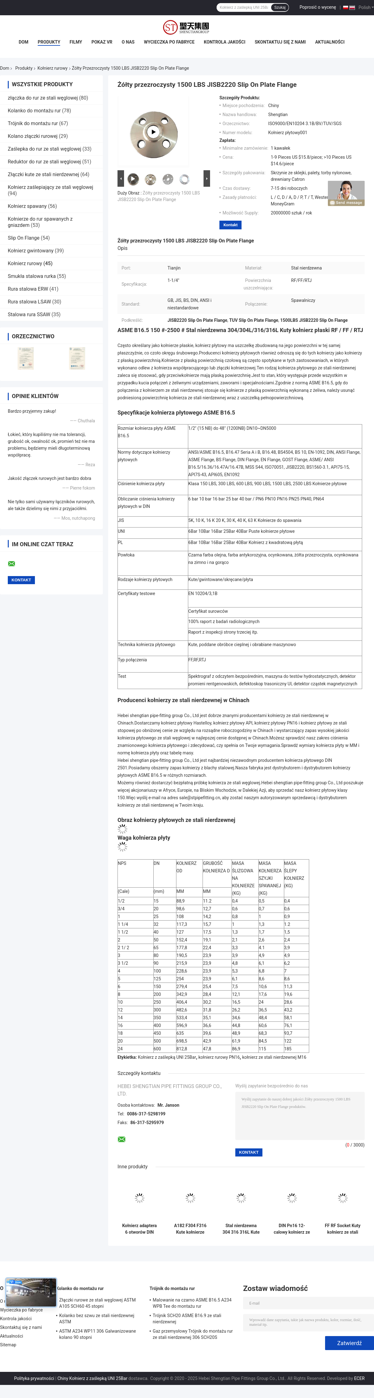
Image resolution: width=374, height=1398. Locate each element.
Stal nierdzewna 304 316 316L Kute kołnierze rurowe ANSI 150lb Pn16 (241, 1229)
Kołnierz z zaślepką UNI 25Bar (167, 1057)
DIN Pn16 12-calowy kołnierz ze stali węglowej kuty (292, 1229)
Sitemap (8, 1344)
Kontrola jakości (224, 42)
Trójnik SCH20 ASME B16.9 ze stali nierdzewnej (187, 1318)
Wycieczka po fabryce (169, 42)
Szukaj (279, 7)
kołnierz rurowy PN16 (219, 1057)
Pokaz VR (101, 42)
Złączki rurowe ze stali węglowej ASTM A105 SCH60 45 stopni (97, 1303)
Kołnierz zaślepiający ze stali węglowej (50, 187)
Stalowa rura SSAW (29, 314)
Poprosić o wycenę (318, 7)
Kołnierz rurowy (52, 68)
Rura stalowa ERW (28, 289)
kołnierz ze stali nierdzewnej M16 (274, 1057)
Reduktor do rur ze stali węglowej (44, 162)
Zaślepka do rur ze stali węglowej (44, 149)
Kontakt (230, 225)
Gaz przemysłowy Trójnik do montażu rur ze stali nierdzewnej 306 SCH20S (193, 1334)
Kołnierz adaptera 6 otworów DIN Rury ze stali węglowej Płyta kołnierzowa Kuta (139, 1229)
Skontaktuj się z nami (280, 42)
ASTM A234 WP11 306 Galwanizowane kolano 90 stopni (97, 1334)
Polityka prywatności (34, 1378)
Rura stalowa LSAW (29, 302)
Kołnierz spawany (27, 206)
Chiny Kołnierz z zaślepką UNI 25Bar (92, 1378)
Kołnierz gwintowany (31, 251)
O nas (128, 42)
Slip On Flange (24, 238)
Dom (23, 42)
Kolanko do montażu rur (34, 111)
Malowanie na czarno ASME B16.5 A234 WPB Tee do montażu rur (192, 1303)
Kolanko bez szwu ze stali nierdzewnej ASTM (96, 1318)
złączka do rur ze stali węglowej (43, 98)
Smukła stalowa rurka (32, 276)
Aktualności (329, 42)
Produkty (49, 42)
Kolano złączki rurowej (33, 136)
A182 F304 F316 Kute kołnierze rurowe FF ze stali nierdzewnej (190, 1229)
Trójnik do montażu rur (33, 123)
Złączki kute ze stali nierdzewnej (43, 174)
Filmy (76, 42)
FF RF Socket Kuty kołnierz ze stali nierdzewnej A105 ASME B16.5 (342, 1229)
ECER (359, 1378)
